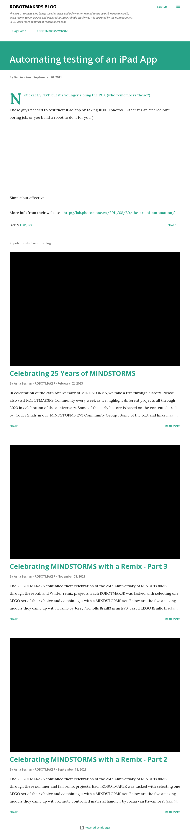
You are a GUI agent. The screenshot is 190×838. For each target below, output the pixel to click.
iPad (23, 225)
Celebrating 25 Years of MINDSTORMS (72, 373)
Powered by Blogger (95, 827)
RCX (30, 225)
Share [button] (172, 225)
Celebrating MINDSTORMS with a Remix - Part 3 (88, 566)
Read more (172, 426)
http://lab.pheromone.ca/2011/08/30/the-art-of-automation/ (119, 212)
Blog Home (17, 31)
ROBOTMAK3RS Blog (33, 7)
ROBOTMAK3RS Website (50, 31)
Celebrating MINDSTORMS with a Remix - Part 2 (88, 759)
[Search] (162, 6)
